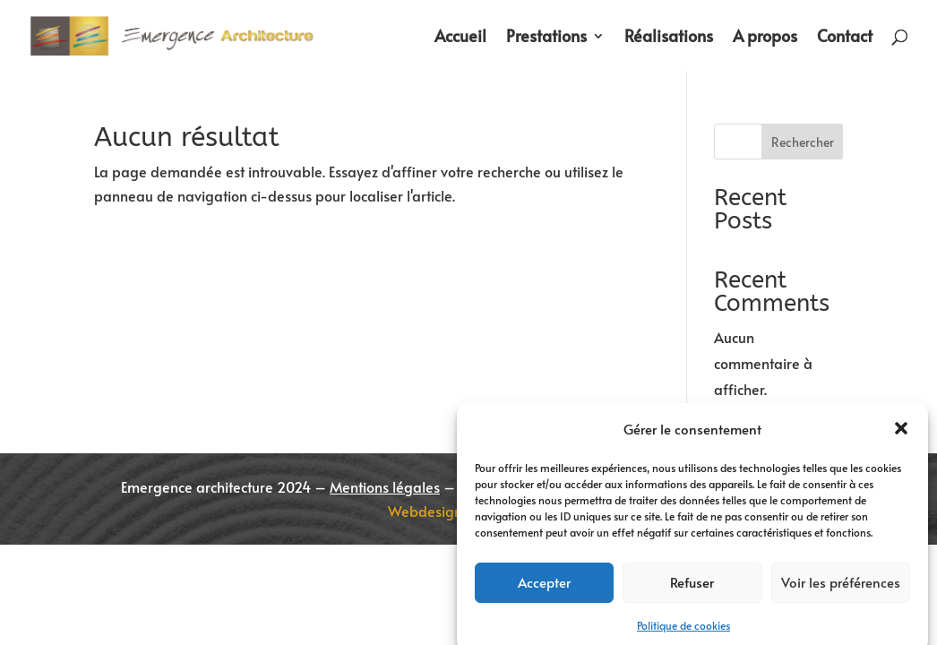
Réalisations (668, 38)
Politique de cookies (683, 633)
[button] (901, 438)
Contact (845, 38)
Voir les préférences (840, 590)
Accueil (460, 38)
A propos (765, 38)
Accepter (544, 590)
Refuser (692, 590)
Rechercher (802, 141)
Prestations (546, 38)
